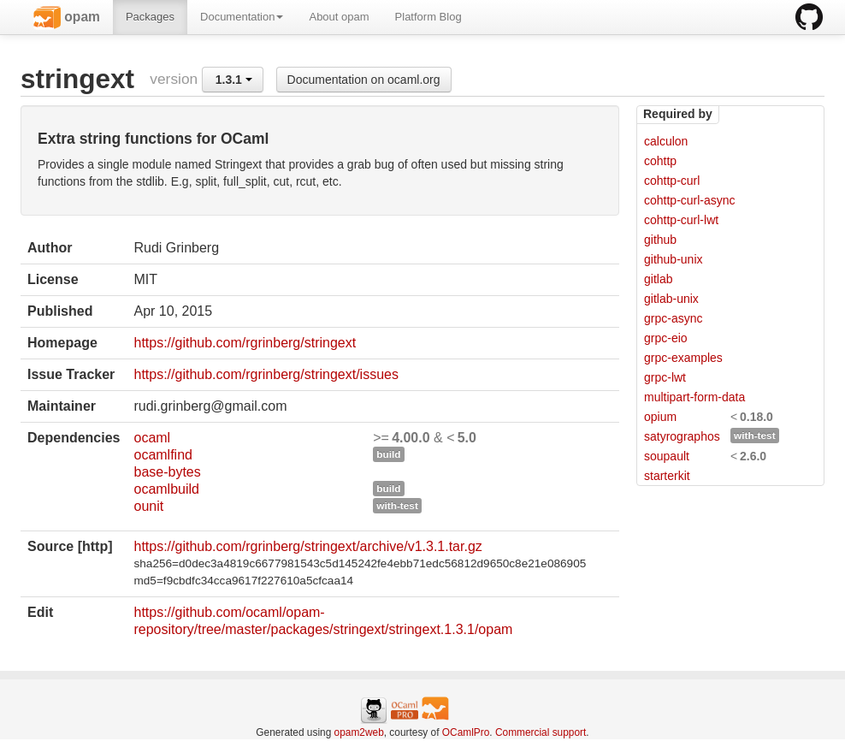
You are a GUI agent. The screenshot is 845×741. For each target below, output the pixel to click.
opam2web (359, 732)
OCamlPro (466, 732)
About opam (339, 16)
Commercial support (540, 732)
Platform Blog (428, 16)
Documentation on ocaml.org (363, 79)
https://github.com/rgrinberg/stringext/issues (265, 374)
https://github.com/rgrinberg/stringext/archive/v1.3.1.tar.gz (307, 546)
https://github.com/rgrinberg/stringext (244, 342)
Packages (150, 16)
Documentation (241, 16)
